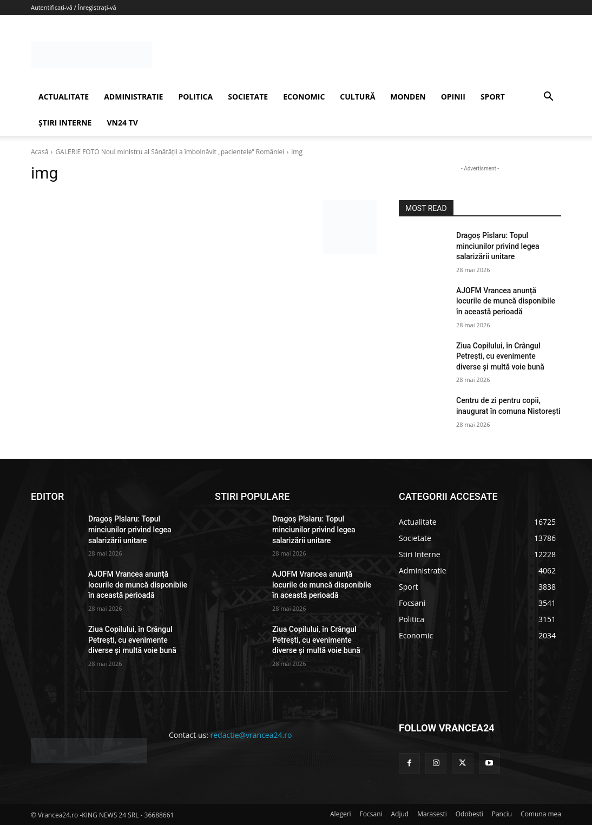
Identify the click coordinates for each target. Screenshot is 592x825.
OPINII (453, 96)
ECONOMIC (304, 96)
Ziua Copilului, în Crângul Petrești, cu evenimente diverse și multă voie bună (500, 356)
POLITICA (195, 96)
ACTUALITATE (63, 96)
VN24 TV (122, 122)
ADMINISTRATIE (133, 96)
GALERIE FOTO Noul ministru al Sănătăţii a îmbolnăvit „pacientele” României (169, 151)
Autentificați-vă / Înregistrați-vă (73, 7)
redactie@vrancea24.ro (251, 735)
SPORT (493, 96)
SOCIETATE (248, 96)
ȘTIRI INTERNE (64, 122)
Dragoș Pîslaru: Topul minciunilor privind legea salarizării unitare (498, 246)
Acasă (39, 151)
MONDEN (407, 96)
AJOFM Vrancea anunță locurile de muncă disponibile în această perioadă (505, 301)
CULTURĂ (357, 96)
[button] (548, 98)
